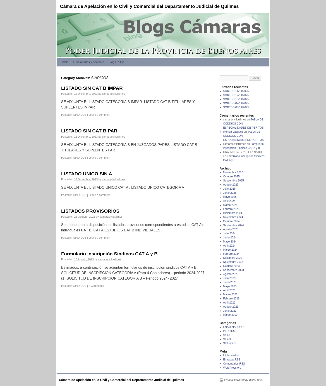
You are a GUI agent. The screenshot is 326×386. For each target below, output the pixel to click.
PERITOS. (229, 331)
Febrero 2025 (231, 209)
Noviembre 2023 (233, 262)
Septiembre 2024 (233, 225)
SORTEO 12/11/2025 (236, 95)
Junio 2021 (230, 310)
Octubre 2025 (231, 176)
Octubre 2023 (231, 266)
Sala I (226, 335)
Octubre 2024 (231, 221)
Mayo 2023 (230, 286)
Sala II (227, 339)
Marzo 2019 (230, 314)
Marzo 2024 (230, 249)
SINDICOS (79, 114)
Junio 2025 (230, 192)
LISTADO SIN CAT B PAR (89, 130)
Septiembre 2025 (233, 180)
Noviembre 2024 (233, 217)
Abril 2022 (229, 302)
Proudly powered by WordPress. (243, 379)
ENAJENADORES (234, 327)
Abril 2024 (229, 245)
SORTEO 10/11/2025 (236, 99)
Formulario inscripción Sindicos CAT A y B (109, 253)
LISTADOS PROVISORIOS (90, 211)
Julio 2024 (229, 233)
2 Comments (96, 285)
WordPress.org (232, 367)
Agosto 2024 (230, 229)
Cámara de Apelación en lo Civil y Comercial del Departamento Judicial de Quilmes (149, 6)
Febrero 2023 (231, 298)
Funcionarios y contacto (88, 62)
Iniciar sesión (231, 355)
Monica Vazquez (233, 131)
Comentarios (234, 363)
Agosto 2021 (230, 306)
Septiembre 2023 (233, 270)
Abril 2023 (229, 290)
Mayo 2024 (230, 241)
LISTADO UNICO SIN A (86, 173)
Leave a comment (99, 114)
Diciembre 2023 (232, 257)
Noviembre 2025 (233, 172)
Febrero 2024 (231, 253)
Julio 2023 (229, 278)
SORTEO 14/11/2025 (236, 91)
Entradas (231, 359)
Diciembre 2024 (232, 213)
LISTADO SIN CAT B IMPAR (92, 88)
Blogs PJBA (116, 62)
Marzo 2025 (230, 205)
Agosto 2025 (230, 184)
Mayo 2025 (230, 196)
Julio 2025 (229, 188)
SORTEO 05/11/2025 (236, 107)
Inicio (65, 62)
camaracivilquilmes (113, 93)
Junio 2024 (230, 237)
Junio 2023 (230, 282)
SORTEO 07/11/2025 (236, 103)
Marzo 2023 (230, 294)
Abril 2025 (229, 200)
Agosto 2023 (230, 274)
